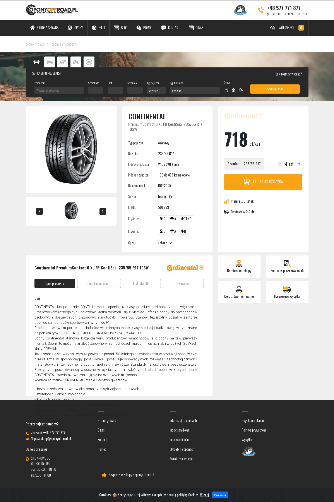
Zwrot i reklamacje (181, 458)
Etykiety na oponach (182, 449)
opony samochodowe (65, 44)
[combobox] (59, 90)
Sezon (227, 82)
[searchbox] (59, 90)
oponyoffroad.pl (35, 44)
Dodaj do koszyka (263, 181)
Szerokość (93, 83)
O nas (101, 430)
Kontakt (102, 439)
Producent (39, 83)
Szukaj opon (275, 89)
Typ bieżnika (176, 83)
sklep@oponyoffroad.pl (56, 438)
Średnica (132, 83)
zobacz (165, 242)
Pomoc (102, 449)
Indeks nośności (179, 439)
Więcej (204, 495)
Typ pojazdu (153, 83)
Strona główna (107, 420)
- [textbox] (90, 90)
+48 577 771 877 (284, 8)
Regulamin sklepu (253, 420)
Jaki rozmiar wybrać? (289, 74)
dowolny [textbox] (153, 90)
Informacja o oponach (183, 420)
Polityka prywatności (254, 430)
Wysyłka (247, 439)
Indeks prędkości (180, 430)
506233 (163, 207)
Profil (110, 83)
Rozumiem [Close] (220, 495)
